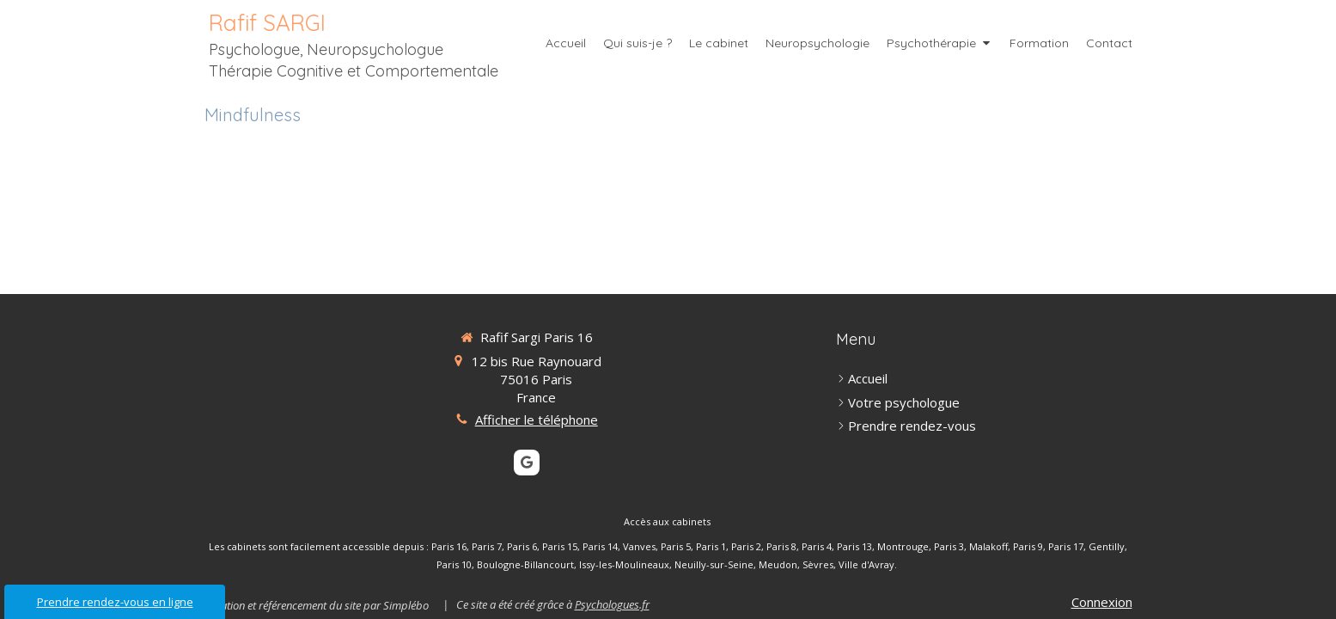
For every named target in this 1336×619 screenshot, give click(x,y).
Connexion (1101, 601)
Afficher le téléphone (536, 419)
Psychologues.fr (612, 604)
